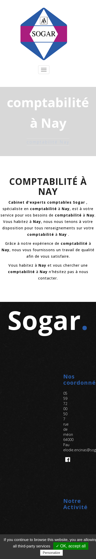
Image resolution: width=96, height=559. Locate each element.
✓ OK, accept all (71, 546)
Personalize (51, 553)
